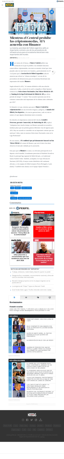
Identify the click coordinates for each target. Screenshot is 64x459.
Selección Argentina (25, 198)
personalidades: (15, 186)
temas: (12, 196)
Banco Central (26, 188)
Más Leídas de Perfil (17, 360)
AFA (12, 188)
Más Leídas (13, 316)
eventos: (13, 191)
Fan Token (14, 193)
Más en (19, 208)
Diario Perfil (7, 425)
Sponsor (14, 198)
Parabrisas (57, 425)
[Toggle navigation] (2, 5)
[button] (52, 72)
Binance (17, 188)
